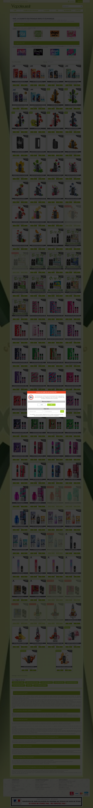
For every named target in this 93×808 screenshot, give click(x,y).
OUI (51, 404)
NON (42, 404)
